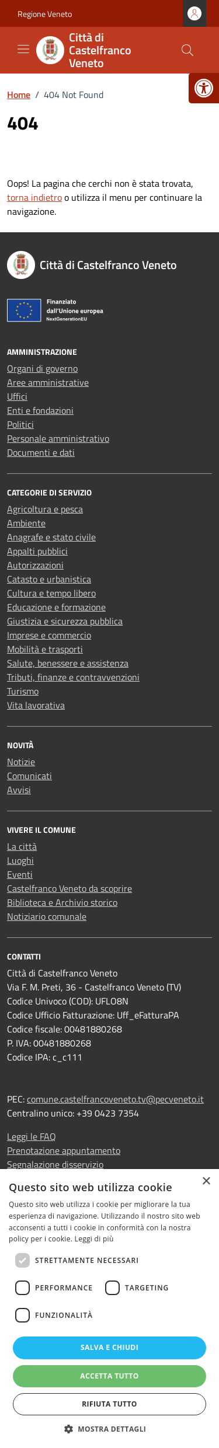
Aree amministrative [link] (48, 382)
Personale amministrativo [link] (58, 438)
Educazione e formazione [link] (56, 607)
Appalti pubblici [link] (37, 551)
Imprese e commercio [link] (49, 635)
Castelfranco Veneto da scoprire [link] (69, 888)
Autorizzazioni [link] (35, 565)
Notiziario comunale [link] (46, 916)
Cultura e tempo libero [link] (51, 593)
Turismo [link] (23, 691)
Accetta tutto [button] (109, 1376)
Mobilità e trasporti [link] (45, 649)
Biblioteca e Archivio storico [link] (62, 902)
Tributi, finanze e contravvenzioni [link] (73, 677)
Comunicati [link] (29, 776)
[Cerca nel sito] (187, 50)
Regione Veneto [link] (45, 14)
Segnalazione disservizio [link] (55, 1164)
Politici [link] (20, 424)
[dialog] (109, 1308)
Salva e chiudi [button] (109, 1347)
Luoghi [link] (20, 860)
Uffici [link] (17, 396)
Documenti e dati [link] (41, 452)
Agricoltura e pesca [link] (45, 509)
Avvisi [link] (19, 790)
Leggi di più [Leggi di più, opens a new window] (94, 1239)
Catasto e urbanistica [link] (49, 579)
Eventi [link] (20, 874)
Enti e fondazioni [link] (40, 410)
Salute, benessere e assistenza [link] (67, 663)
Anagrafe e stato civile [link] (51, 537)
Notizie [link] (21, 762)
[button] (110, 1429)
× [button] (205, 1181)
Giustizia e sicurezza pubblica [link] (65, 621)
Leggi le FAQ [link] (31, 1136)
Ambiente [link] (26, 523)
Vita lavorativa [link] (36, 705)
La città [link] (22, 846)
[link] (204, 88)
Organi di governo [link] (42, 368)
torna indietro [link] (34, 197)
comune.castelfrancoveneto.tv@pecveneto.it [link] (115, 1099)
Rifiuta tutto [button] (109, 1404)
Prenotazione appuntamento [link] (63, 1150)
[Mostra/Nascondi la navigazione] (23, 49)
